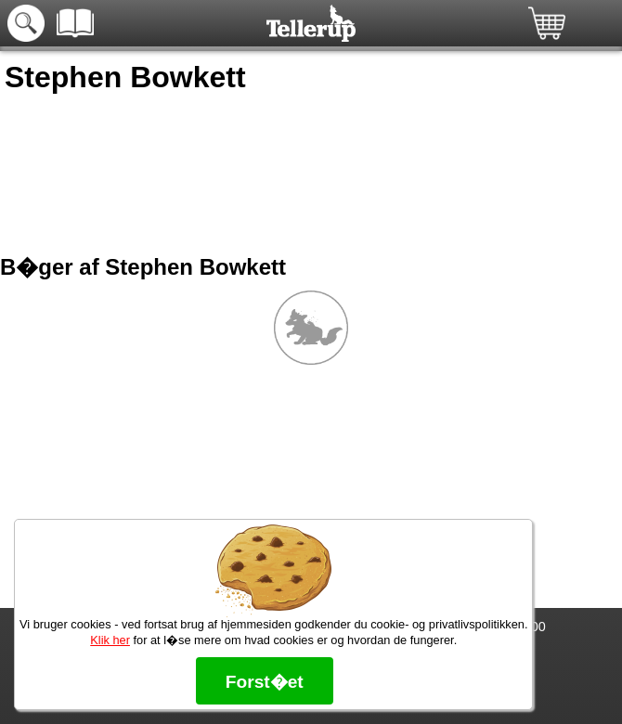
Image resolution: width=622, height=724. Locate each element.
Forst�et (265, 682)
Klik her (110, 640)
